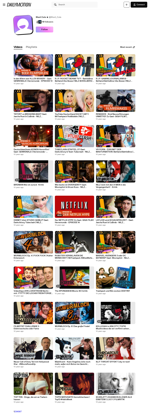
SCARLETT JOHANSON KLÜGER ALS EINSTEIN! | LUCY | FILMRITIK (114, 398)
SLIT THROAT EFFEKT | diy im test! (113, 362)
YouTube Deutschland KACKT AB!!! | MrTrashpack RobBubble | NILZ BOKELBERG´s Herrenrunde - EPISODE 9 (74, 115)
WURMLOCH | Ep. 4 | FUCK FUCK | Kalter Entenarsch (33, 257)
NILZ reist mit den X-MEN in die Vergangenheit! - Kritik (111, 186)
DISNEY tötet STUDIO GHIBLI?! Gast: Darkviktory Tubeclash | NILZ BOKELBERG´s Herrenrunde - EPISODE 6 (33, 221)
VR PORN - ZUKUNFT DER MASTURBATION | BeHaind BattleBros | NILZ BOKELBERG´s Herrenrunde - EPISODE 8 (114, 150)
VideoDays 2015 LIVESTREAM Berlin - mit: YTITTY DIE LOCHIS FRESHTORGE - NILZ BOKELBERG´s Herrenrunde (33, 292)
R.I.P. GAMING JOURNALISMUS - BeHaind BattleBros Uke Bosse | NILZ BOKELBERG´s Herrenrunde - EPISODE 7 (115, 80)
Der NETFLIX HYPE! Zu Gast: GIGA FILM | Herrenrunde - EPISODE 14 (74, 221)
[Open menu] (4, 5)
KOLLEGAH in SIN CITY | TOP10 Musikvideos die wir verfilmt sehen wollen (112, 327)
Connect (139, 4)
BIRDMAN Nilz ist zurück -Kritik (29, 185)
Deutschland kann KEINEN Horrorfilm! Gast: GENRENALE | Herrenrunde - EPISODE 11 (31, 150)
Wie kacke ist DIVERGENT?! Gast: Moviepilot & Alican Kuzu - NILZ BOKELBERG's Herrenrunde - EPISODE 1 (74, 186)
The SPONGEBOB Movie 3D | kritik (71, 291)
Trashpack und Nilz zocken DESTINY (113, 291)
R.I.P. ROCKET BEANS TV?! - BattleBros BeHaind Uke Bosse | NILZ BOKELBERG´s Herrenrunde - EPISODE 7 (74, 80)
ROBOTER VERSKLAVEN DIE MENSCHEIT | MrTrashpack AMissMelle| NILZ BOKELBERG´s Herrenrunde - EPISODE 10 (74, 257)
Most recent (127, 47)
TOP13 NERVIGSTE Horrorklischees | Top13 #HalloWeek (72, 398)
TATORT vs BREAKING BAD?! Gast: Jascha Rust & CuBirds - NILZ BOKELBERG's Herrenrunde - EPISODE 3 (33, 115)
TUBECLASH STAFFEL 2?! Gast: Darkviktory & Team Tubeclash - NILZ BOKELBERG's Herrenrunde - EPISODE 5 (74, 150)
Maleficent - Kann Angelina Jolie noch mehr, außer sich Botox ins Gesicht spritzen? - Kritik (72, 363)
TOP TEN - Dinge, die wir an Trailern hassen (30, 398)
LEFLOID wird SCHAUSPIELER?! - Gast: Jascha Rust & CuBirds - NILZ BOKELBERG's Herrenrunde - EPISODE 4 (115, 221)
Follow (44, 29)
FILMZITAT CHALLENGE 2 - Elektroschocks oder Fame (27, 327)
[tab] (18, 47)
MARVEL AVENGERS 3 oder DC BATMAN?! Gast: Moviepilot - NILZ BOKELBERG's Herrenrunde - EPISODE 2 (115, 257)
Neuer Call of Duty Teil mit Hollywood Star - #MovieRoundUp (31, 363)
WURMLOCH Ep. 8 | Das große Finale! (72, 326)
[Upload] (127, 5)
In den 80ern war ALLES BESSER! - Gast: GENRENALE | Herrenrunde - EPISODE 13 (33, 80)
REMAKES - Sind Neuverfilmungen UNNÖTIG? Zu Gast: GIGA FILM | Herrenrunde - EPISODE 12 (112, 115)
